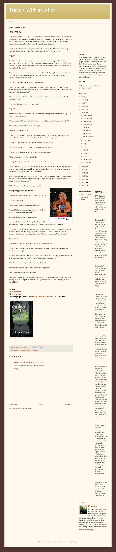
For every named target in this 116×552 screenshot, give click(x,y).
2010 (83, 185)
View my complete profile (87, 530)
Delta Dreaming (86, 194)
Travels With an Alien (32, 10)
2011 (83, 182)
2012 (83, 179)
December (86, 115)
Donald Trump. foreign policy (22, 350)
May (85, 150)
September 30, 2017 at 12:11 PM (34, 362)
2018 (83, 109)
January (86, 162)
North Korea (35, 350)
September (86, 125)
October (86, 121)
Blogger (74, 542)
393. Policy (86, 127)
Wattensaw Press (35, 297)
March (85, 156)
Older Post (68, 404)
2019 (83, 106)
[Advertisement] (90, 38)
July (84, 144)
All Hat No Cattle (84, 198)
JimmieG (94, 506)
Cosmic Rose (18, 362)
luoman (61, 542)
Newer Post (13, 404)
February (86, 159)
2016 (83, 166)
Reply (16, 369)
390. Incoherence (88, 136)
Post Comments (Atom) (25, 408)
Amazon (46, 297)
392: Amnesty (87, 130)
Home (9, 21)
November (86, 118)
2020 (83, 103)
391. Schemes (87, 133)
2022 (83, 97)
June (85, 147)
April (85, 153)
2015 (83, 170)
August (85, 140)
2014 (83, 173)
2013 (83, 176)
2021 (83, 100)
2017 (83, 112)
